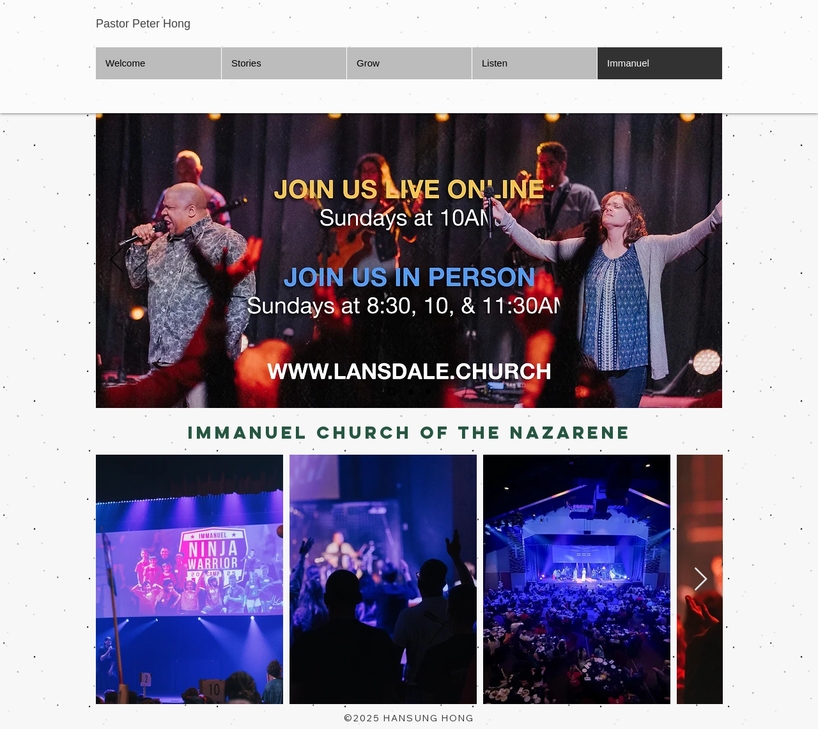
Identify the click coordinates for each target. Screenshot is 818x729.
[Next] (701, 260)
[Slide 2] (410, 391)
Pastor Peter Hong (143, 23)
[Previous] (116, 260)
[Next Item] (700, 579)
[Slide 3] (428, 391)
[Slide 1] (392, 392)
